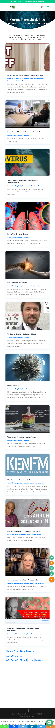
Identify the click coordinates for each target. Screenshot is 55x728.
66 (12, 660)
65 (7, 660)
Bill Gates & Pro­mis (12, 534)
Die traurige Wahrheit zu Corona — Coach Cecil (23, 531)
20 (12, 655)
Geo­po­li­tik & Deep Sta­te (14, 78)
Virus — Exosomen (23, 81)
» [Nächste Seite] (32, 660)
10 (7, 655)
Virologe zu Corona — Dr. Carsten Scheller (22, 334)
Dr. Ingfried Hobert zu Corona (17, 234)
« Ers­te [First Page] (27, 651)
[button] (51, 579)
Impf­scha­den (11, 634)
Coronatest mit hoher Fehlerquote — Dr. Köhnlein (24, 132)
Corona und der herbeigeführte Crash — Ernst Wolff (25, 75)
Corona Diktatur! (13, 385)
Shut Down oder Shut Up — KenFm (19, 480)
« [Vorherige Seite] (33, 651)
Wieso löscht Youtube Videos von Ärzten (21, 437)
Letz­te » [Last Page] (39, 660)
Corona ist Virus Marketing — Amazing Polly (22, 580)
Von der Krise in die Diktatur (17, 283)
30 (16, 655)
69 (25, 660)
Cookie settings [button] (38, 724)
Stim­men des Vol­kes (27, 78)
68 (21, 660)
